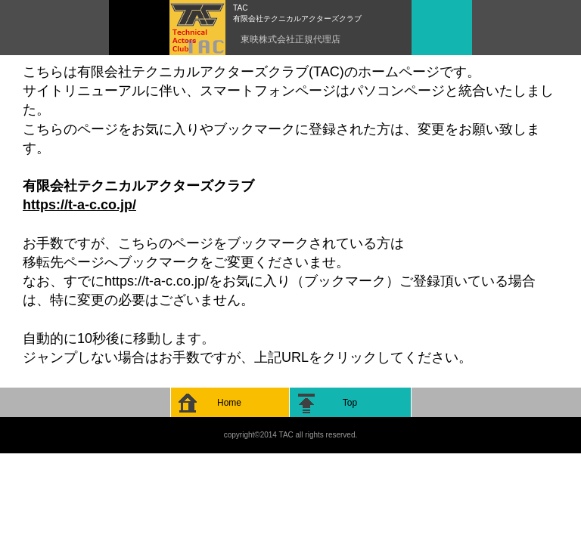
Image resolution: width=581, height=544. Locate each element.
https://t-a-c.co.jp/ (79, 204)
